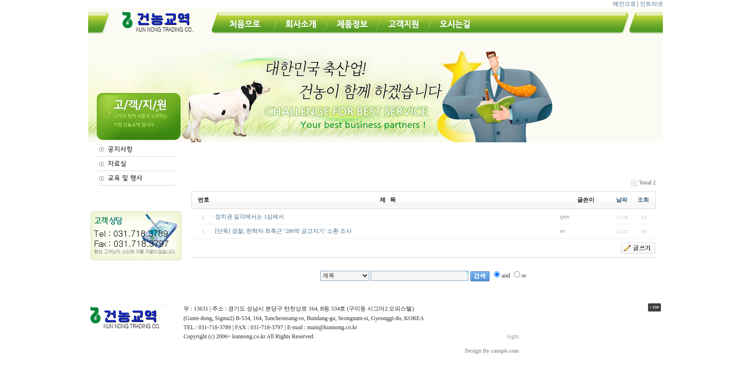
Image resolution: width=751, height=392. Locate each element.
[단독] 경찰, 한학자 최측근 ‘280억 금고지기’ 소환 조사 (283, 231)
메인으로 (624, 3)
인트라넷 (651, 3)
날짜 (621, 199)
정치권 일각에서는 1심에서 (249, 216)
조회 (643, 199)
